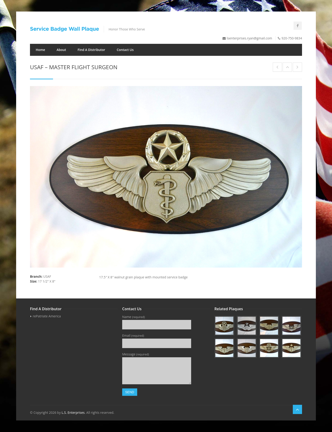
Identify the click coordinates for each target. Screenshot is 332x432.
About (61, 50)
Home (40, 50)
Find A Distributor (91, 50)
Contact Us (125, 50)
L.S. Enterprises (73, 412)
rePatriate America (47, 316)
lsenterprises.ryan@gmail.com (249, 38)
